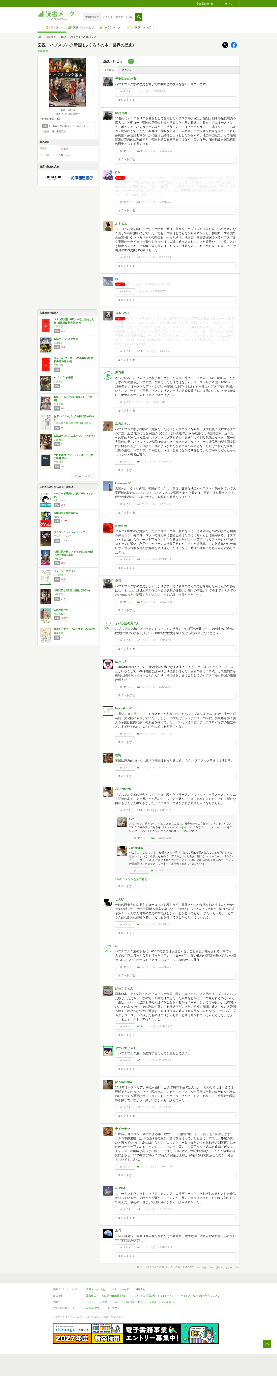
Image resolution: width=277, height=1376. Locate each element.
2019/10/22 (165, 924)
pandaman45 (124, 1082)
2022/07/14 (165, 504)
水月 (118, 1230)
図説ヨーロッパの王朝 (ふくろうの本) (74, 435)
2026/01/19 (166, 151)
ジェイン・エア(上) (64, 571)
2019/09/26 (166, 1026)
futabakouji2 (124, 708)
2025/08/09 (165, 257)
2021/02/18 (165, 640)
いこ (131, 819)
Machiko (121, 525)
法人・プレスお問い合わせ (128, 1302)
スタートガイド (120, 1289)
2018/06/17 (166, 1247)
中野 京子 (58, 558)
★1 (139, 257)
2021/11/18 (165, 559)
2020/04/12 (165, 767)
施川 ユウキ (59, 500)
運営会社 (91, 1295)
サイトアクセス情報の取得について (200, 1295)
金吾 (118, 581)
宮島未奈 (58, 517)
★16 (139, 1026)
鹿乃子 (119, 372)
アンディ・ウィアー (64, 536)
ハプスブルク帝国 (63, 377)
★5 (139, 202)
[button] (138, 17)
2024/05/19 (166, 351)
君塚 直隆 (58, 633)
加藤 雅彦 (58, 326)
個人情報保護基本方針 (114, 1295)
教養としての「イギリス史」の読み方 (74, 629)
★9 (139, 461)
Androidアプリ (94, 1308)
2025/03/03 (159, 291)
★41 (139, 1247)
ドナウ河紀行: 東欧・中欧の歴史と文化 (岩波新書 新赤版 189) (74, 321)
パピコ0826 (123, 789)
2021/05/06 (166, 602)
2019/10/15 (165, 967)
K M (118, 172)
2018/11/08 (166, 1166)
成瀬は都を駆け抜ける (66, 513)
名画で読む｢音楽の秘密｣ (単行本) (72, 590)
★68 (139, 810)
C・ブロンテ (60, 575)
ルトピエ (121, 223)
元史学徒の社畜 (125, 79)
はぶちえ (121, 661)
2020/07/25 (166, 733)
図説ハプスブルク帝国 (66, 338)
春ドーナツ (122, 1128)
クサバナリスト (125, 1048)
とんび (119, 899)
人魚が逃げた (61, 609)
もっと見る (82, 476)
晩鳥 (118, 755)
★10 (139, 150)
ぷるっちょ (122, 313)
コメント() (143, 91)
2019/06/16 (165, 1107)
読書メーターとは (96, 1289)
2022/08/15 (165, 461)
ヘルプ (89, 1302)
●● (117, 278)
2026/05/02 (159, 91)
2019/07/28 (165, 1060)
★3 (139, 504)
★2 (139, 686)
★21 (139, 1166)
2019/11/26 (166, 810)
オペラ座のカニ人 (127, 623)
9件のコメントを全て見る (131, 879)
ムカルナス (122, 423)
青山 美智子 (59, 613)
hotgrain (121, 112)
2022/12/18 (159, 402)
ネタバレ (127, 70)
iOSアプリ (113, 1308)
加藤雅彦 (51, 37)
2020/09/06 (165, 687)
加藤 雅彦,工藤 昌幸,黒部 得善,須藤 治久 (73, 423)
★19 (139, 601)
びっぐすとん (124, 988)
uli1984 (120, 1188)
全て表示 (109, 70)
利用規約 (140, 1289)
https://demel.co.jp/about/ (177, 827)
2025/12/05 (165, 202)
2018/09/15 (165, 1209)
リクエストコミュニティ (162, 1302)
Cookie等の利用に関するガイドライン (153, 1295)
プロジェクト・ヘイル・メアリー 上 (73, 532)
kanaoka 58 (123, 483)
